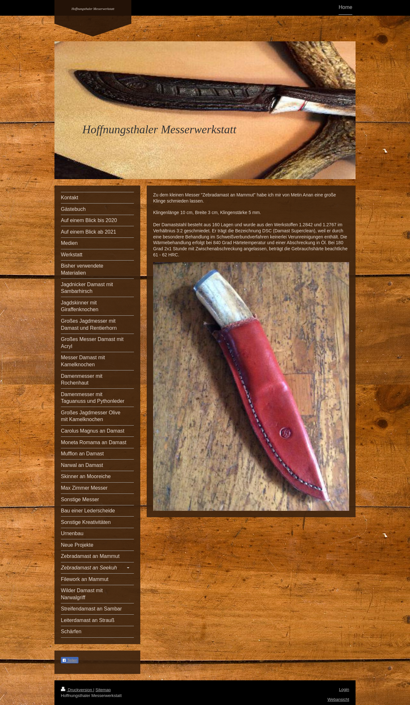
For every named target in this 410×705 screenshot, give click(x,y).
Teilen (69, 660)
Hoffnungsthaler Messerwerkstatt (92, 9)
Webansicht (338, 699)
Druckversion (77, 689)
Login (344, 689)
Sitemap (103, 689)
